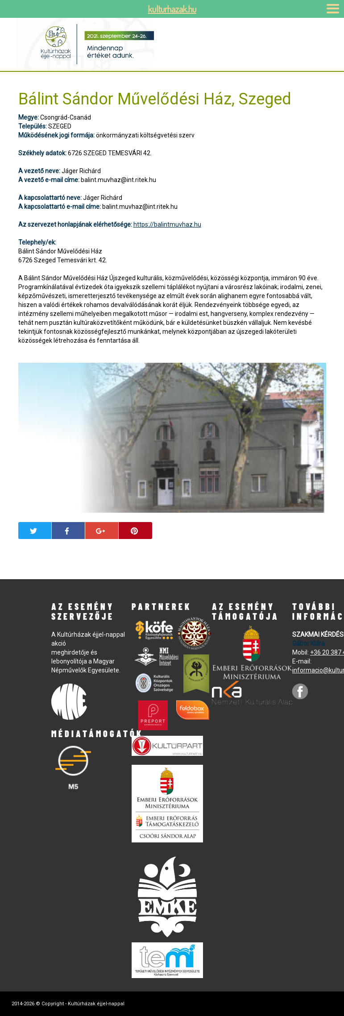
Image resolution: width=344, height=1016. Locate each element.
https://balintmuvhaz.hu (167, 224)
